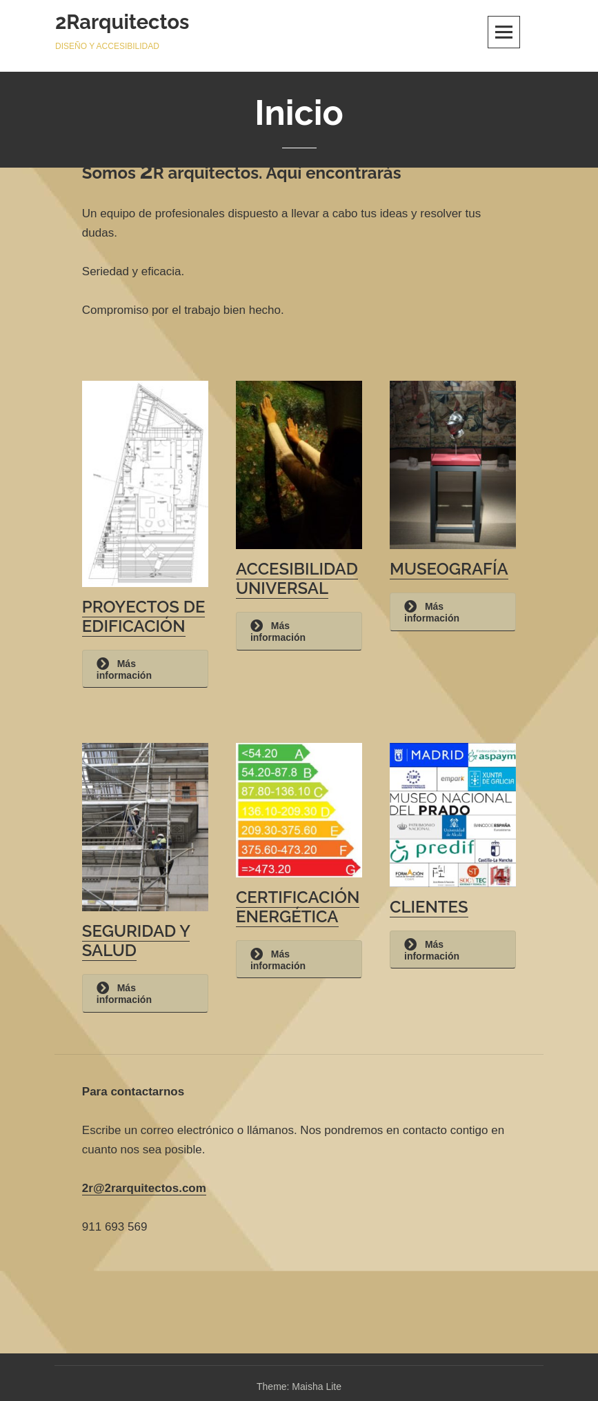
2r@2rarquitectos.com (144, 1188)
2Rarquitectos (122, 22)
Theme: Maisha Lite (299, 1386)
